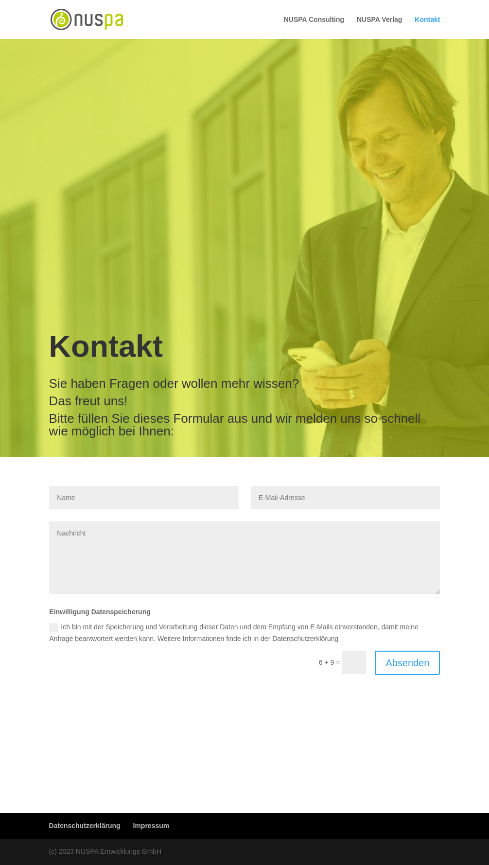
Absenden (407, 662)
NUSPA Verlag (379, 19)
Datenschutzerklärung (85, 826)
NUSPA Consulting (314, 19)
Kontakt (427, 19)
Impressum (151, 826)
